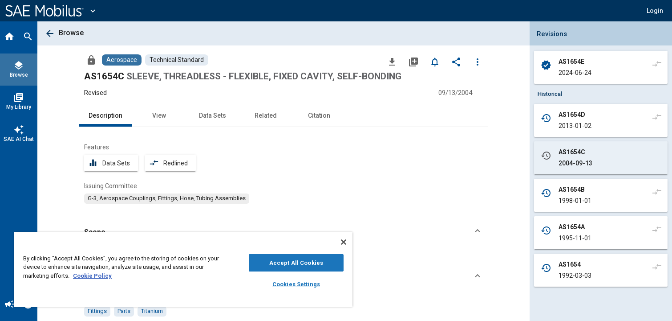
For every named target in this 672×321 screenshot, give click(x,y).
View (159, 115)
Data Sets (212, 115)
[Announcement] (9, 305)
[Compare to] (657, 63)
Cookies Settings (296, 284)
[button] (655, 11)
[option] (166, 198)
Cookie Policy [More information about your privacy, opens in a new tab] (92, 275)
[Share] (456, 61)
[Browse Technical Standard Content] (176, 60)
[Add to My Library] (413, 61)
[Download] (392, 61)
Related (266, 115)
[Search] (28, 37)
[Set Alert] (435, 61)
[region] (183, 269)
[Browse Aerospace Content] (122, 60)
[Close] (343, 242)
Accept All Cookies (296, 262)
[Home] (9, 37)
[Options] (477, 61)
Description (105, 115)
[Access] (91, 60)
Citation (319, 115)
